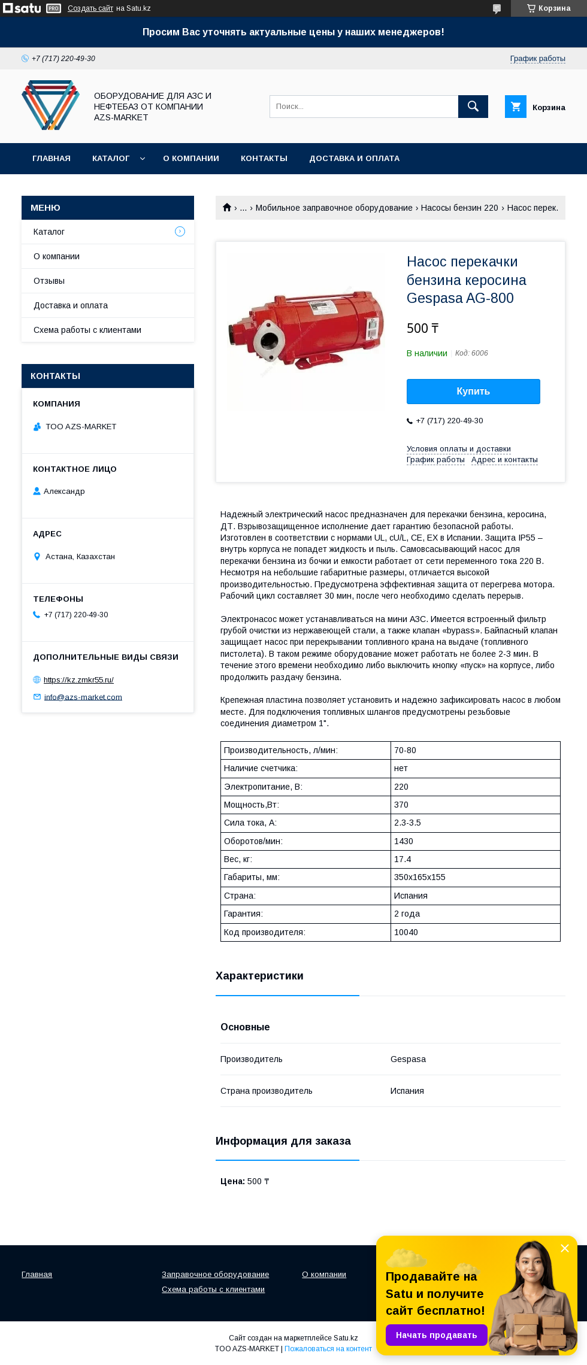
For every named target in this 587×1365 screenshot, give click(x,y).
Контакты (264, 158)
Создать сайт (90, 8)
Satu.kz (346, 1338)
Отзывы (49, 281)
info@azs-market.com (83, 696)
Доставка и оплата (354, 158)
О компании (191, 158)
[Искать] (473, 106)
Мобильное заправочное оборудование (334, 208)
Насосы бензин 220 (459, 208)
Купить (474, 391)
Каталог (110, 158)
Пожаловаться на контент (328, 1349)
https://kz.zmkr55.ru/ (79, 679)
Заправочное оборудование (215, 1274)
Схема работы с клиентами (87, 330)
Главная (51, 158)
